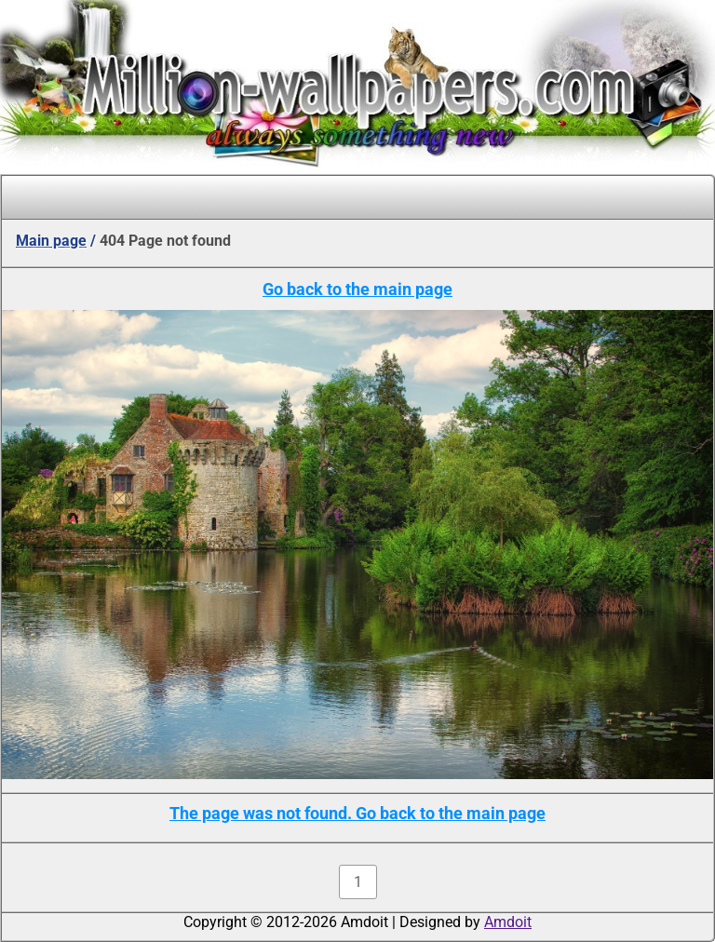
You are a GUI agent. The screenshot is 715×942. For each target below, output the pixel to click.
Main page (51, 240)
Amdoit (508, 922)
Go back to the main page (357, 289)
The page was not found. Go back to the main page (357, 813)
